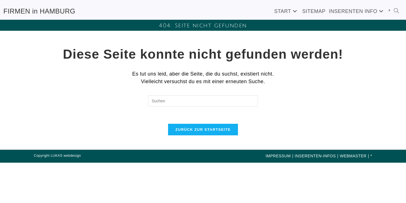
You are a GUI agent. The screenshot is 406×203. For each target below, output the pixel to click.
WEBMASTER (353, 156)
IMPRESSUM (278, 156)
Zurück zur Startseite (203, 129)
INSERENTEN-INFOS (315, 156)
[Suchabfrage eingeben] (203, 101)
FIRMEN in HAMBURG (39, 11)
